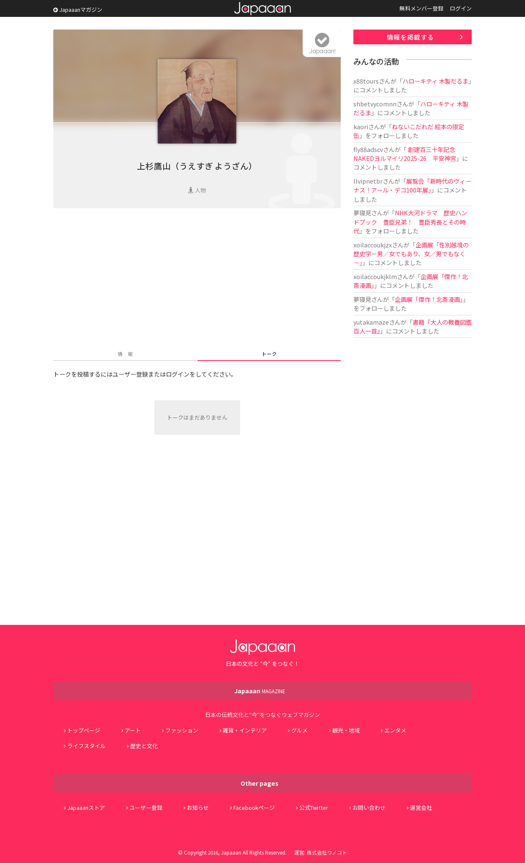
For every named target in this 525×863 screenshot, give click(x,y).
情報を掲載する (410, 37)
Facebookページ (254, 807)
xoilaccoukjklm (375, 276)
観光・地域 (346, 730)
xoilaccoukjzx (372, 244)
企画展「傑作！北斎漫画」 (429, 299)
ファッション (181, 730)
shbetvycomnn (374, 103)
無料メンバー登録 (421, 8)
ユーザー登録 (145, 807)
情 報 (125, 353)
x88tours (366, 80)
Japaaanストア (86, 807)
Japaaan (262, 8)
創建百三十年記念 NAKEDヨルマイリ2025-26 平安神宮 (404, 154)
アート (133, 730)
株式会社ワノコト (327, 852)
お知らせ (198, 807)
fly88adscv (368, 149)
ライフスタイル (86, 746)
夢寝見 (362, 212)
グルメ (299, 730)
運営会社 (421, 807)
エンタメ (395, 730)
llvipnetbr (368, 180)
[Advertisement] (197, 280)
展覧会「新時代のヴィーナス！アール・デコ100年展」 (412, 185)
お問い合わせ (369, 807)
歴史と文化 (144, 746)
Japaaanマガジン (77, 9)
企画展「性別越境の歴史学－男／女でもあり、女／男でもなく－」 (411, 253)
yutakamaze (371, 322)
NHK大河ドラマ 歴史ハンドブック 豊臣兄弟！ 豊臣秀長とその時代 (410, 221)
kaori (360, 126)
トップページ (83, 730)
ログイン (461, 8)
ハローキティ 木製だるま (435, 80)
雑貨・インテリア (245, 730)
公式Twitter (313, 807)
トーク (269, 353)
